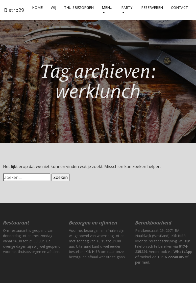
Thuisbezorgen (79, 7)
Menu (107, 7)
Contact (179, 7)
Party (126, 7)
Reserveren (152, 7)
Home (37, 7)
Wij (53, 7)
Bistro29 (14, 10)
